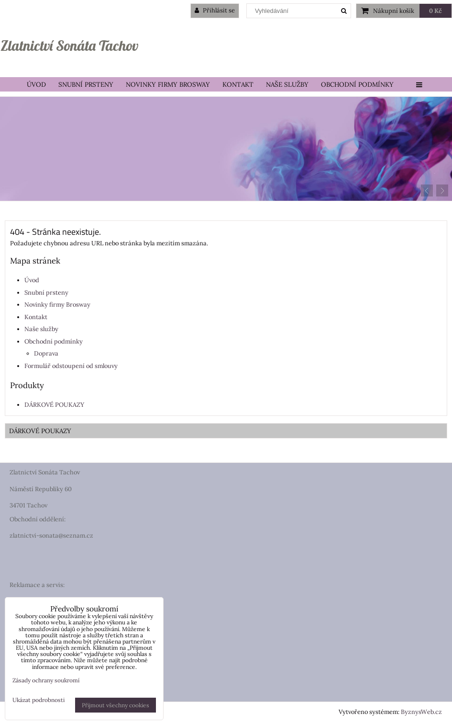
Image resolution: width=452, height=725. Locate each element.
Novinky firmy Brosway (168, 84)
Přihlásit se (215, 10)
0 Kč (435, 11)
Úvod (36, 84)
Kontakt (238, 84)
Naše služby (287, 84)
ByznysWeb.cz (421, 712)
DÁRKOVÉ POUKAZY (54, 405)
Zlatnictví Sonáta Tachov (69, 45)
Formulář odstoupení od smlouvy (71, 366)
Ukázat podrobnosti (38, 700)
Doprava (46, 353)
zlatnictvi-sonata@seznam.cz (51, 535)
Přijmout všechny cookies (115, 705)
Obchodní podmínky (357, 84)
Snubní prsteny (85, 84)
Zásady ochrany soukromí (45, 680)
